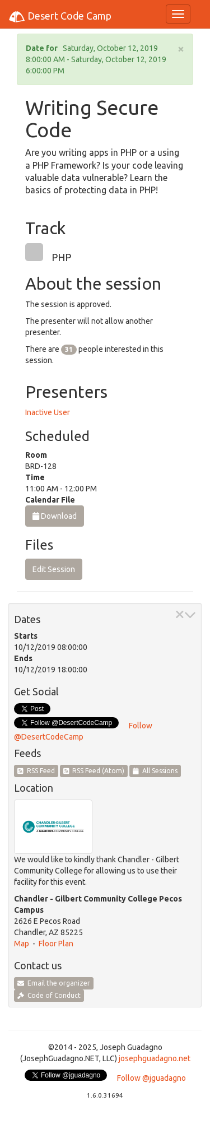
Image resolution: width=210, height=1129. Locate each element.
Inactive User (47, 412)
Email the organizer (53, 983)
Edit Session (53, 569)
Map (21, 943)
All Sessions (155, 770)
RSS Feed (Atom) (94, 770)
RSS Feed (36, 770)
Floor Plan (56, 943)
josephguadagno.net (154, 1058)
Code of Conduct (49, 995)
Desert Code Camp (59, 16)
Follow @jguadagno (151, 1078)
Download (54, 516)
